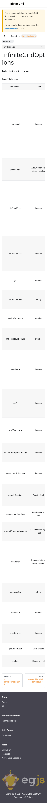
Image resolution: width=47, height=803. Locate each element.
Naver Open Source (11, 758)
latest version (11, 28)
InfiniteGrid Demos (10, 721)
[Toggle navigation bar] (4, 4)
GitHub (6, 750)
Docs (4, 702)
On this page (9, 47)
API (3, 706)
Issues (6, 754)
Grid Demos (7, 735)
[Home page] (4, 36)
